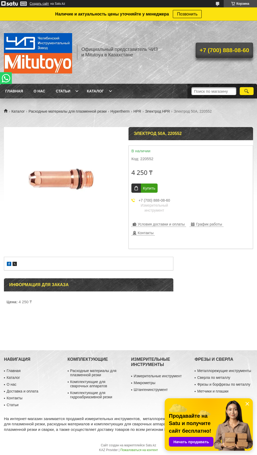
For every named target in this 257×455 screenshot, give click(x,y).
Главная (14, 91)
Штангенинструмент (151, 390)
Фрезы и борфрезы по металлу (223, 384)
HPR (137, 111)
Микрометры (144, 383)
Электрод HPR (157, 111)
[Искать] (247, 91)
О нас (39, 91)
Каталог (95, 91)
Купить (149, 188)
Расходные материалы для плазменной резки (68, 111)
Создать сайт (39, 4)
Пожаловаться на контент (139, 450)
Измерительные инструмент (158, 376)
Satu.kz (151, 445)
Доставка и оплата (22, 391)
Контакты (14, 398)
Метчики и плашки (212, 391)
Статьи (63, 91)
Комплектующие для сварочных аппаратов (88, 384)
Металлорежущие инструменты (224, 371)
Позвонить (187, 14)
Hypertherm (120, 111)
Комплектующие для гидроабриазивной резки (91, 395)
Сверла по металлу (213, 377)
